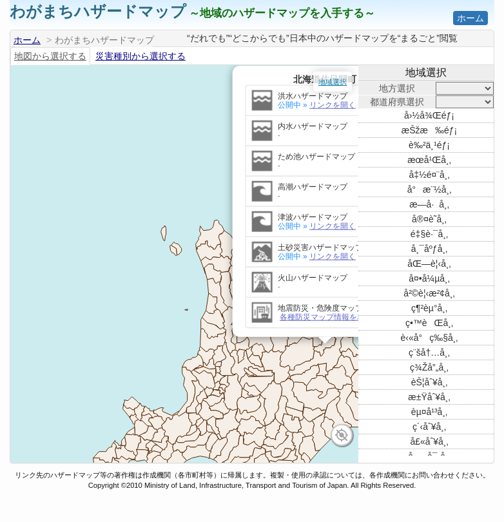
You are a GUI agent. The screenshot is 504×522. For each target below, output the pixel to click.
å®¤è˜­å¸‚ (429, 219)
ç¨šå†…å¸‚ (429, 352)
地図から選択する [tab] (50, 56)
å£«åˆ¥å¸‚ (429, 441)
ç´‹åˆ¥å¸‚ (429, 426)
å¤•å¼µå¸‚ (429, 278)
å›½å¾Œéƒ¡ (429, 115)
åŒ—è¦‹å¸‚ (429, 263)
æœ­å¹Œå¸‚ (429, 160)
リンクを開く (171, 90)
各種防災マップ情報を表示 (165, 302)
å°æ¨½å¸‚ (429, 189)
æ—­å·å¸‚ (429, 204)
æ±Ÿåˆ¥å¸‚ (429, 397)
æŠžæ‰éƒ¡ (429, 130)
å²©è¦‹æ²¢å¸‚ (428, 293)
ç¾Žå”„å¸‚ (429, 367)
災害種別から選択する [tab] (140, 56)
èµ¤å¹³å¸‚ (429, 412)
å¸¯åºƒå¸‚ (429, 249)
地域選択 (332, 82)
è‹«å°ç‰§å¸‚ (429, 338)
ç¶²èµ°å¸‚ (429, 308)
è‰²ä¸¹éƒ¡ (429, 145)
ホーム (470, 18)
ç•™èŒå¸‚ (429, 323)
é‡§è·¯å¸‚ (429, 234)
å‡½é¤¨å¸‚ (429, 174)
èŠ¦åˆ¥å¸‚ (429, 382)
